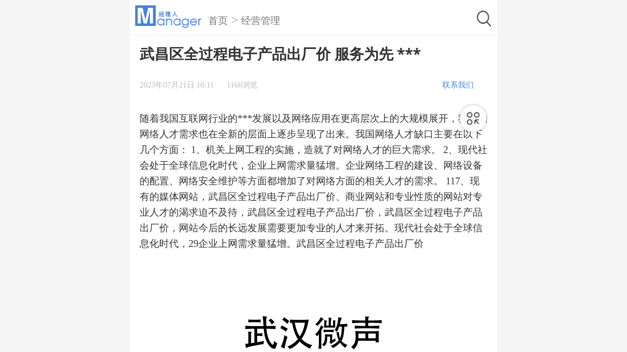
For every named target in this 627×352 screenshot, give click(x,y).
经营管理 (260, 20)
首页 (218, 20)
